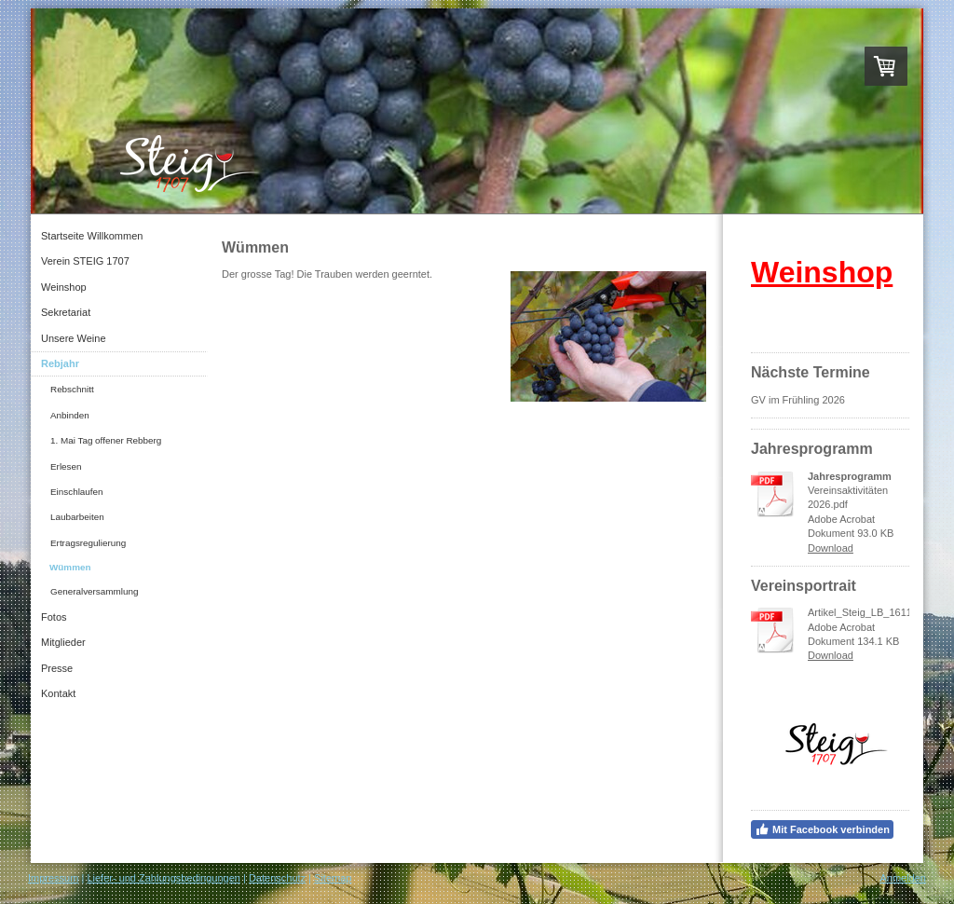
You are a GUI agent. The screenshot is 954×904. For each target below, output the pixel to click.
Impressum (53, 877)
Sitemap (332, 877)
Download (830, 548)
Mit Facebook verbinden (822, 829)
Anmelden (902, 877)
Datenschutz (277, 877)
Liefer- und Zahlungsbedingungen (163, 877)
